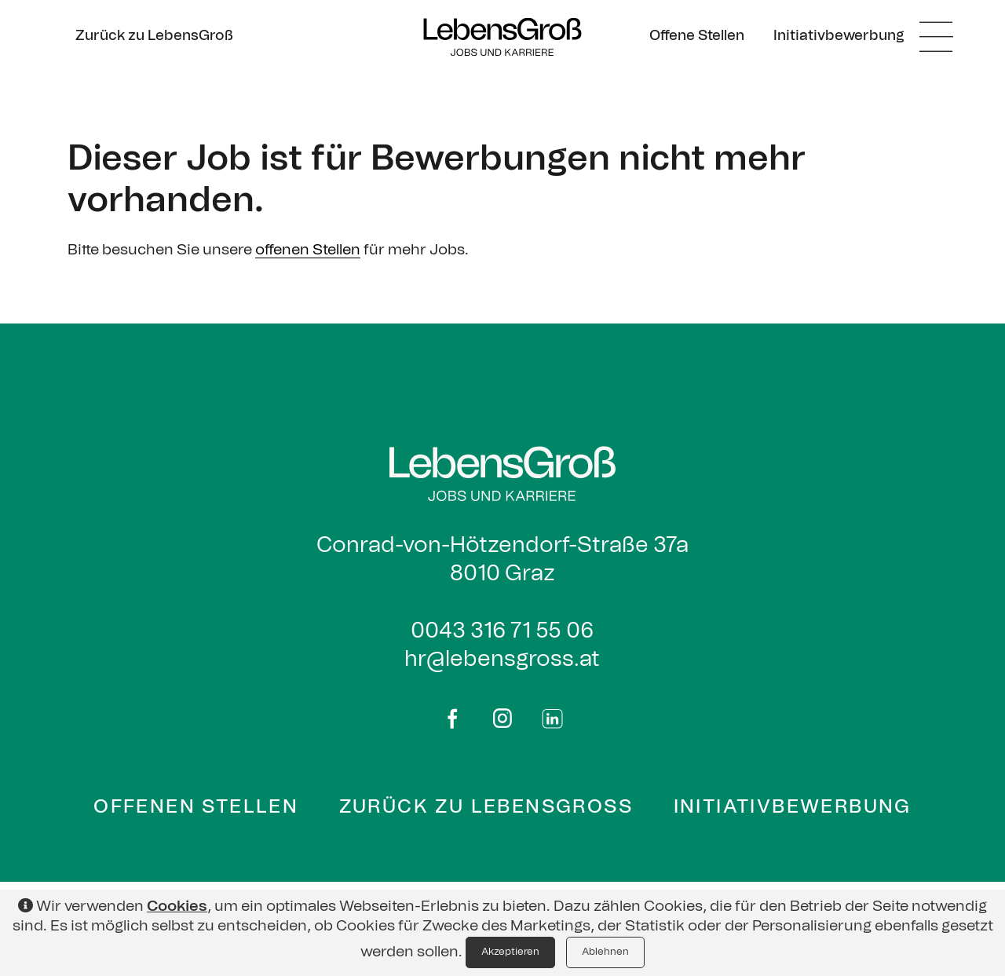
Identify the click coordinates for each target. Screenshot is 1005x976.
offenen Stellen (307, 250)
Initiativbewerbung (793, 807)
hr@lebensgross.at (502, 660)
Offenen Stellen (195, 807)
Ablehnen (605, 952)
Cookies (177, 906)
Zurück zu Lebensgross (486, 807)
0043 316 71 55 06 (502, 631)
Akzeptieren (510, 952)
